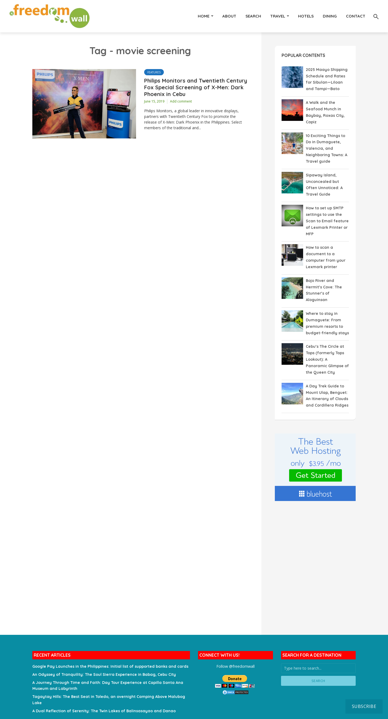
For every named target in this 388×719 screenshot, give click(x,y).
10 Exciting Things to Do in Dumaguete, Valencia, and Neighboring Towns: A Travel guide (326, 146)
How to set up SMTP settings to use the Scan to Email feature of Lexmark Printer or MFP (327, 216)
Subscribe (364, 706)
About (229, 16)
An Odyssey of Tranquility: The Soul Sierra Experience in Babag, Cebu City (103, 664)
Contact (355, 16)
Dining (330, 16)
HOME (203, 16)
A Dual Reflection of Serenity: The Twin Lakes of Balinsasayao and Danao (102, 699)
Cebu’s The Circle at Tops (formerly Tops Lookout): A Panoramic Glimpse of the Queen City (327, 351)
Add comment (181, 101)
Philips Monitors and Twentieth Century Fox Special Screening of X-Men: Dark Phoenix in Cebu (195, 87)
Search (253, 16)
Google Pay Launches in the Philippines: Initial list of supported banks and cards (108, 656)
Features (154, 72)
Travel (277, 16)
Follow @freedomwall (235, 656)
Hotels (306, 16)
